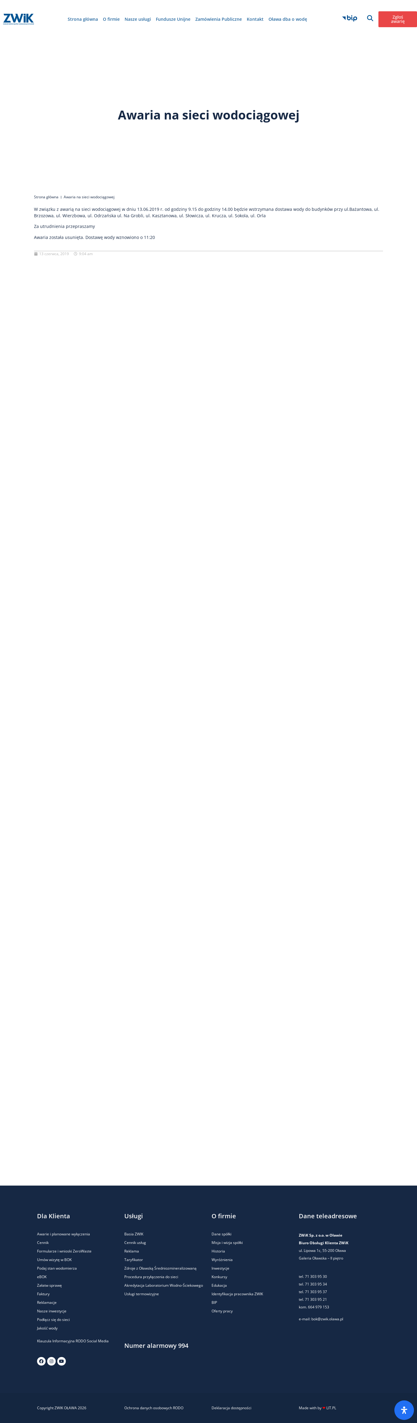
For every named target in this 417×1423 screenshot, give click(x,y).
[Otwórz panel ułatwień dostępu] (404, 1410)
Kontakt (255, 19)
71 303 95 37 (316, 1291)
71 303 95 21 (315, 1299)
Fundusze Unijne (173, 19)
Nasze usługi (138, 19)
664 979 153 (318, 1307)
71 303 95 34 (316, 1284)
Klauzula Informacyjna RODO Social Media (73, 1341)
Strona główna (83, 19)
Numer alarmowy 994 (156, 1345)
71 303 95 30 (316, 1276)
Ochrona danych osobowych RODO (153, 1407)
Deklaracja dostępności (231, 1407)
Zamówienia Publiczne (218, 19)
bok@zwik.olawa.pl (327, 1319)
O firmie (111, 19)
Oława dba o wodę (288, 19)
